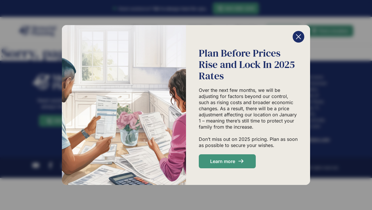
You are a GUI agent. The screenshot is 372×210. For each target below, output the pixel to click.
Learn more (222, 161)
